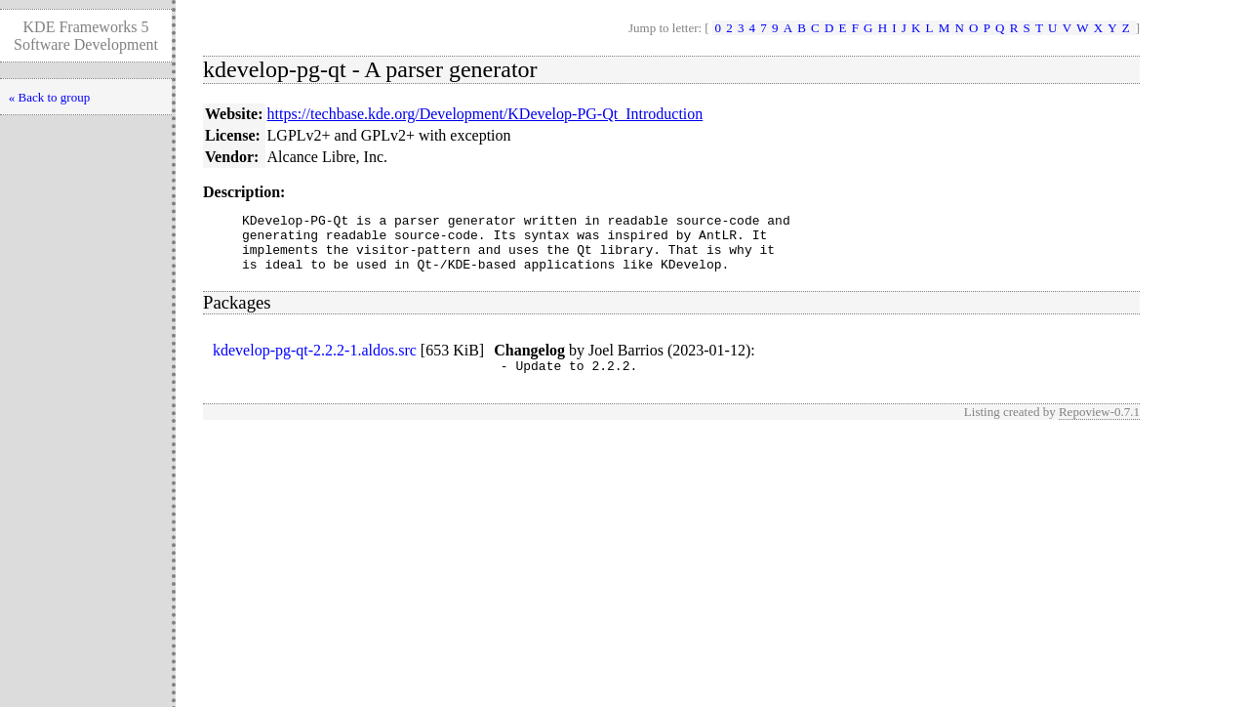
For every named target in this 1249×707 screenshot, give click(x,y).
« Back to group (49, 97)
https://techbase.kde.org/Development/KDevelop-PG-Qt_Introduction (485, 113)
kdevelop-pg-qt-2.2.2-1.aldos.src (315, 362)
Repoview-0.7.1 (1099, 426)
